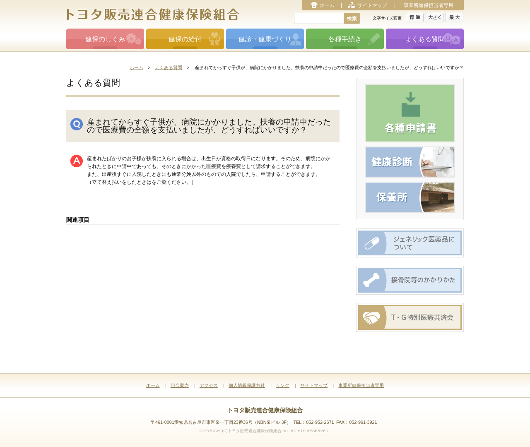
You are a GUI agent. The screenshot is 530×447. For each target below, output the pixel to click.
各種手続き (344, 39)
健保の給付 (185, 39)
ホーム (327, 5)
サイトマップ (372, 5)
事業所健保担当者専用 (428, 5)
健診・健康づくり (265, 39)
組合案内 (180, 385)
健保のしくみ (105, 39)
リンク (282, 385)
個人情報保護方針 (247, 385)
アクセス (209, 385)
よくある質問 (425, 39)
